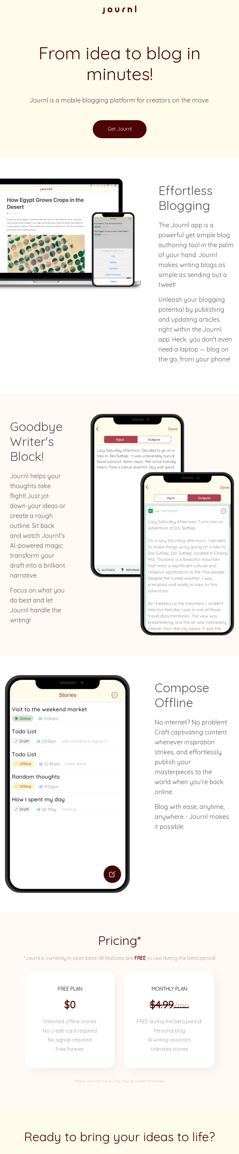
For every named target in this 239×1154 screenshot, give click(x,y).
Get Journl (120, 129)
